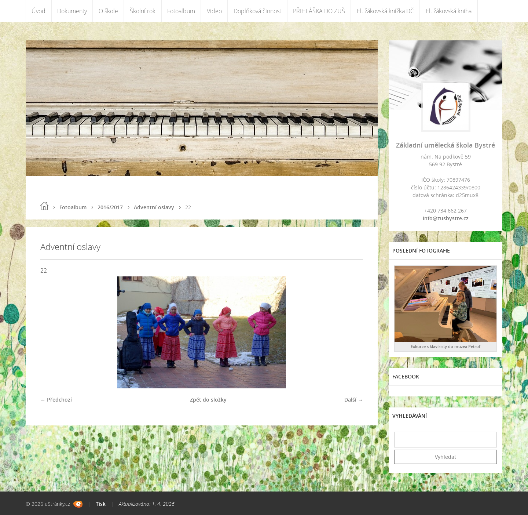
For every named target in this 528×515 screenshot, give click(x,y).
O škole (108, 11)
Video (214, 11)
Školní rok (142, 11)
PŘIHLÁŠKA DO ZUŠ (319, 11)
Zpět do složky (208, 399)
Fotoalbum (181, 11)
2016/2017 (110, 207)
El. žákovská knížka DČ (385, 11)
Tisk (101, 503)
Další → (353, 399)
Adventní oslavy (154, 207)
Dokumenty (72, 11)
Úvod (38, 11)
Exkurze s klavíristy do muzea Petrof (445, 346)
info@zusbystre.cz (446, 218)
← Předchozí (56, 399)
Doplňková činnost (257, 11)
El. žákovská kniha (449, 11)
